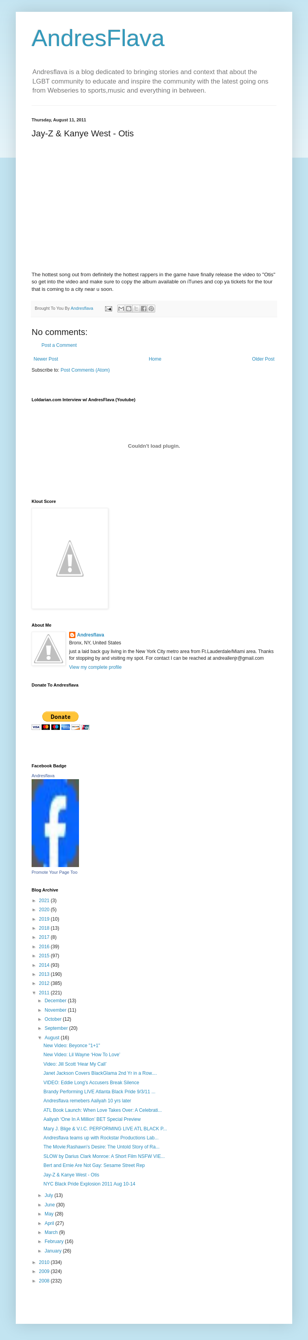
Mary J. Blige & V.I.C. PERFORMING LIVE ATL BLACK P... (105, 1129)
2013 (45, 974)
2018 (45, 928)
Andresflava (90, 635)
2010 (45, 1262)
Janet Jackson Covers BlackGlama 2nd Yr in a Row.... (100, 1073)
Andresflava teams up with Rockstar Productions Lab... (100, 1138)
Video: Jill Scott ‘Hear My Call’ (75, 1064)
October (54, 1019)
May (50, 1214)
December (56, 1000)
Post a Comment (59, 345)
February (55, 1241)
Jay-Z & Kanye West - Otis (71, 1175)
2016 (45, 946)
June (50, 1205)
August (53, 1037)
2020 (45, 909)
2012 (45, 983)
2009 (45, 1271)
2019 (45, 919)
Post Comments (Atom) (85, 370)
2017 (45, 937)
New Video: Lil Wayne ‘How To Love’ (81, 1054)
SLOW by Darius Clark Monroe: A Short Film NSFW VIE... (104, 1156)
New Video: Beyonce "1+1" (71, 1045)
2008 (45, 1281)
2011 (45, 993)
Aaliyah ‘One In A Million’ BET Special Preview (92, 1119)
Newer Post (46, 359)
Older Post (263, 359)
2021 (45, 900)
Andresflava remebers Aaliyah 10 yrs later (87, 1101)
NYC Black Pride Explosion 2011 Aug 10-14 (89, 1184)
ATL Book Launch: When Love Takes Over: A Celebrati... (102, 1110)
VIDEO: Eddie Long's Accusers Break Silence (91, 1082)
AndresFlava (98, 38)
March (52, 1232)
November (56, 1010)
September (57, 1028)
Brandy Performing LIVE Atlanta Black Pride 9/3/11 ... (99, 1091)
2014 (45, 965)
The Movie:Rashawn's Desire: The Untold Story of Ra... (101, 1147)
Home (155, 359)
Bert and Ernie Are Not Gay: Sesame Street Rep (94, 1165)
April (50, 1223)
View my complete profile (95, 667)
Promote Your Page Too (54, 872)
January (54, 1251)
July (49, 1195)
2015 (45, 955)
